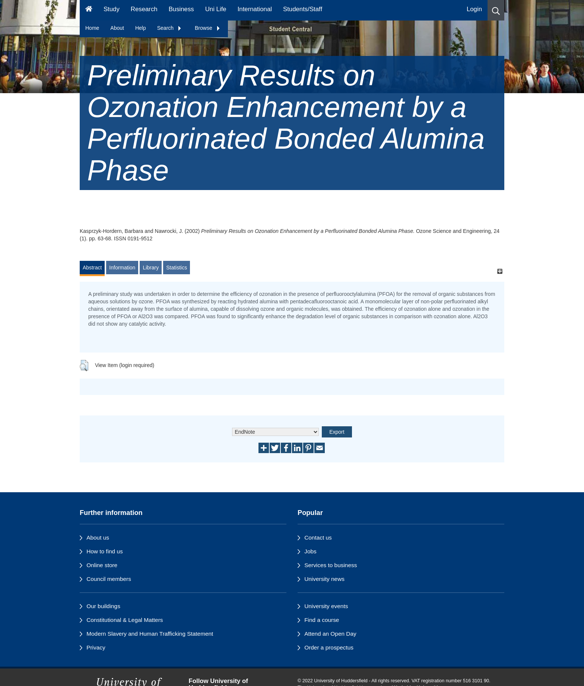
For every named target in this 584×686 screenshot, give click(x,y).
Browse (207, 28)
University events (326, 606)
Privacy (95, 647)
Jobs (310, 551)
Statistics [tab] (176, 268)
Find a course (321, 620)
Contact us (318, 537)
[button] (496, 10)
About (117, 28)
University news (324, 579)
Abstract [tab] (92, 268)
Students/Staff (302, 9)
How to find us (104, 551)
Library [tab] (151, 268)
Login (474, 9)
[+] (499, 271)
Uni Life (215, 9)
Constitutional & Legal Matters (124, 620)
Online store (101, 565)
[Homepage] (89, 10)
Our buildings (103, 606)
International (255, 9)
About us (97, 537)
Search (169, 28)
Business (181, 9)
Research (144, 9)
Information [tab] (122, 268)
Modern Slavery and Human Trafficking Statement (149, 633)
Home (92, 28)
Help (140, 28)
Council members (108, 579)
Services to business (330, 565)
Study (112, 9)
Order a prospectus (328, 647)
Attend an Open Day (330, 633)
